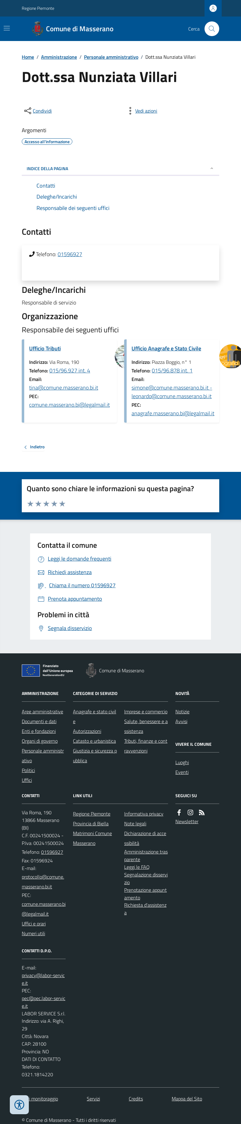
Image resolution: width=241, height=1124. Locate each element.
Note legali (135, 823)
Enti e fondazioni (39, 731)
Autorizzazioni (87, 731)
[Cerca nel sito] (209, 28)
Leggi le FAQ (137, 867)
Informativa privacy (143, 813)
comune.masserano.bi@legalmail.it (69, 405)
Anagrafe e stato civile (94, 716)
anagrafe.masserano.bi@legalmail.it (173, 413)
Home (28, 57)
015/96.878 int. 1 (172, 370)
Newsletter (186, 821)
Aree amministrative (42, 711)
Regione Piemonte (38, 8)
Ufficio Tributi (45, 348)
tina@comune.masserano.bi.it (63, 387)
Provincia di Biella (91, 823)
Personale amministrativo (111, 57)
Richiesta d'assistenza (145, 908)
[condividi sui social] (37, 111)
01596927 (70, 254)
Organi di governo (40, 741)
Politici (28, 770)
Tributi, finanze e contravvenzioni (145, 745)
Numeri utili (33, 933)
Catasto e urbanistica (94, 741)
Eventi (182, 772)
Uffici (27, 780)
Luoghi (182, 762)
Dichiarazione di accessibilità (145, 838)
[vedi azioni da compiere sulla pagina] (141, 111)
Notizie (182, 711)
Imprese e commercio (145, 711)
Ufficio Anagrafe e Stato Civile (166, 348)
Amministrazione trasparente (146, 855)
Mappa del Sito (187, 1098)
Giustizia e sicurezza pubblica (95, 755)
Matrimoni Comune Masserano (92, 838)
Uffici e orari (34, 923)
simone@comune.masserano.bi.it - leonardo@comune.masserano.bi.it (172, 391)
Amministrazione (59, 57)
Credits (136, 1098)
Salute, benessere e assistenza (146, 726)
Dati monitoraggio (40, 1098)
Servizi (93, 1098)
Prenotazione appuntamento (145, 893)
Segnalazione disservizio (146, 878)
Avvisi (181, 721)
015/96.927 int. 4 (69, 370)
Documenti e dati (39, 721)
